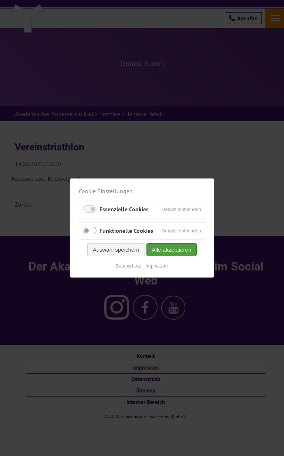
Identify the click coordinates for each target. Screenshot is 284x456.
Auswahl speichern (116, 249)
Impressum (157, 266)
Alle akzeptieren (172, 249)
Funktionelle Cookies (126, 230)
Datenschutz (128, 266)
